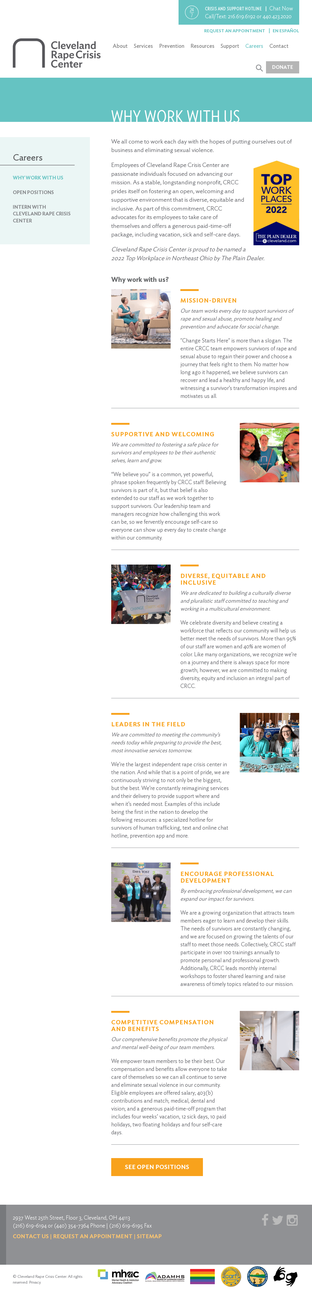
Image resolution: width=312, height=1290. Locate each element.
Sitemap (149, 1236)
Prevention (171, 46)
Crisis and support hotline (234, 8)
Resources (202, 46)
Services (143, 46)
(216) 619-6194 (30, 1225)
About (120, 46)
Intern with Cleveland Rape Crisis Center (42, 214)
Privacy (35, 1282)
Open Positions (33, 192)
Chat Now (281, 8)
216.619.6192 (241, 16)
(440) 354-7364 (71, 1225)
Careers (254, 46)
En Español (286, 30)
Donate (282, 67)
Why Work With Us (38, 178)
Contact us (31, 1236)
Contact (279, 46)
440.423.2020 (277, 16)
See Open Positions (157, 1167)
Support (230, 46)
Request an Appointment (235, 30)
